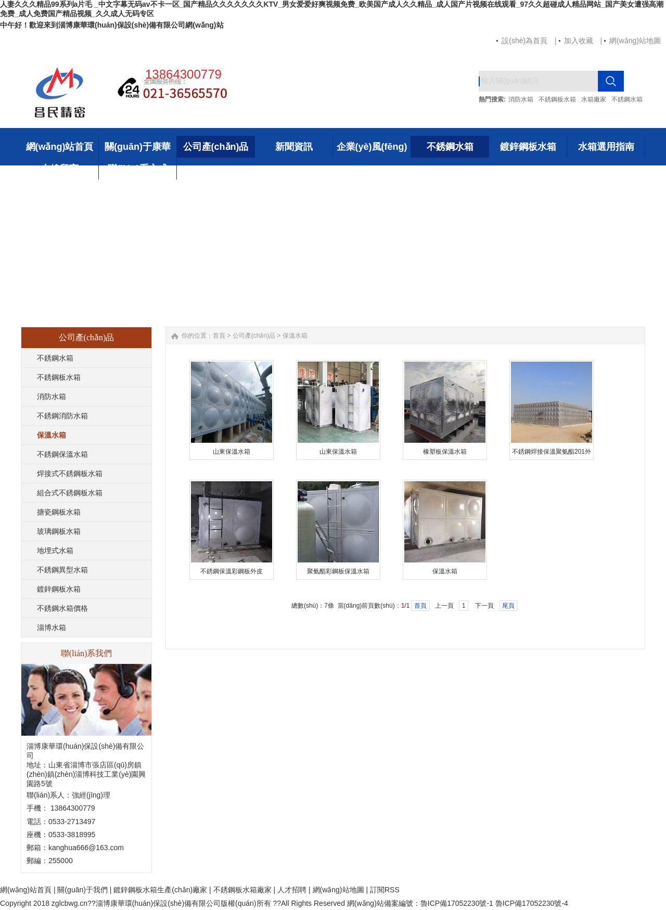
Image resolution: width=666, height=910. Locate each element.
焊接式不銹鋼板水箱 (70, 473)
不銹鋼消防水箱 (62, 416)
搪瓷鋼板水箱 (59, 512)
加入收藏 (578, 40)
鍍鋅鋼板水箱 (528, 147)
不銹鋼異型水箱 (62, 570)
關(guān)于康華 (138, 147)
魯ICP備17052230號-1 (457, 903)
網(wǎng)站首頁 (60, 147)
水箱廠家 (593, 99)
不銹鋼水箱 (627, 99)
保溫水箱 (51, 435)
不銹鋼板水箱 (557, 99)
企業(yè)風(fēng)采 (372, 150)
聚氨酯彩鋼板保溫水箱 (338, 571)
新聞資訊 (294, 147)
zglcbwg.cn (69, 903)
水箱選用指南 (606, 147)
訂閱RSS (385, 890)
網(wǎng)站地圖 (635, 40)
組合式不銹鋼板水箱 (70, 493)
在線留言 (60, 168)
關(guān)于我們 (82, 890)
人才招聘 (291, 890)
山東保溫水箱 (231, 451)
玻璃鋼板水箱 (59, 531)
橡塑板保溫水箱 (445, 451)
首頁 (219, 335)
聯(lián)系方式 (138, 168)
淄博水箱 (51, 627)
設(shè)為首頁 (524, 40)
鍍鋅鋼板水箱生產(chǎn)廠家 (160, 890)
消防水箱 (520, 99)
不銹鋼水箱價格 (62, 608)
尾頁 (508, 605)
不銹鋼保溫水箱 (62, 454)
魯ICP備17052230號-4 (531, 903)
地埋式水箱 (55, 550)
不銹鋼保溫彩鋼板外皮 (231, 571)
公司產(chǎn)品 (216, 147)
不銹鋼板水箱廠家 (242, 890)
